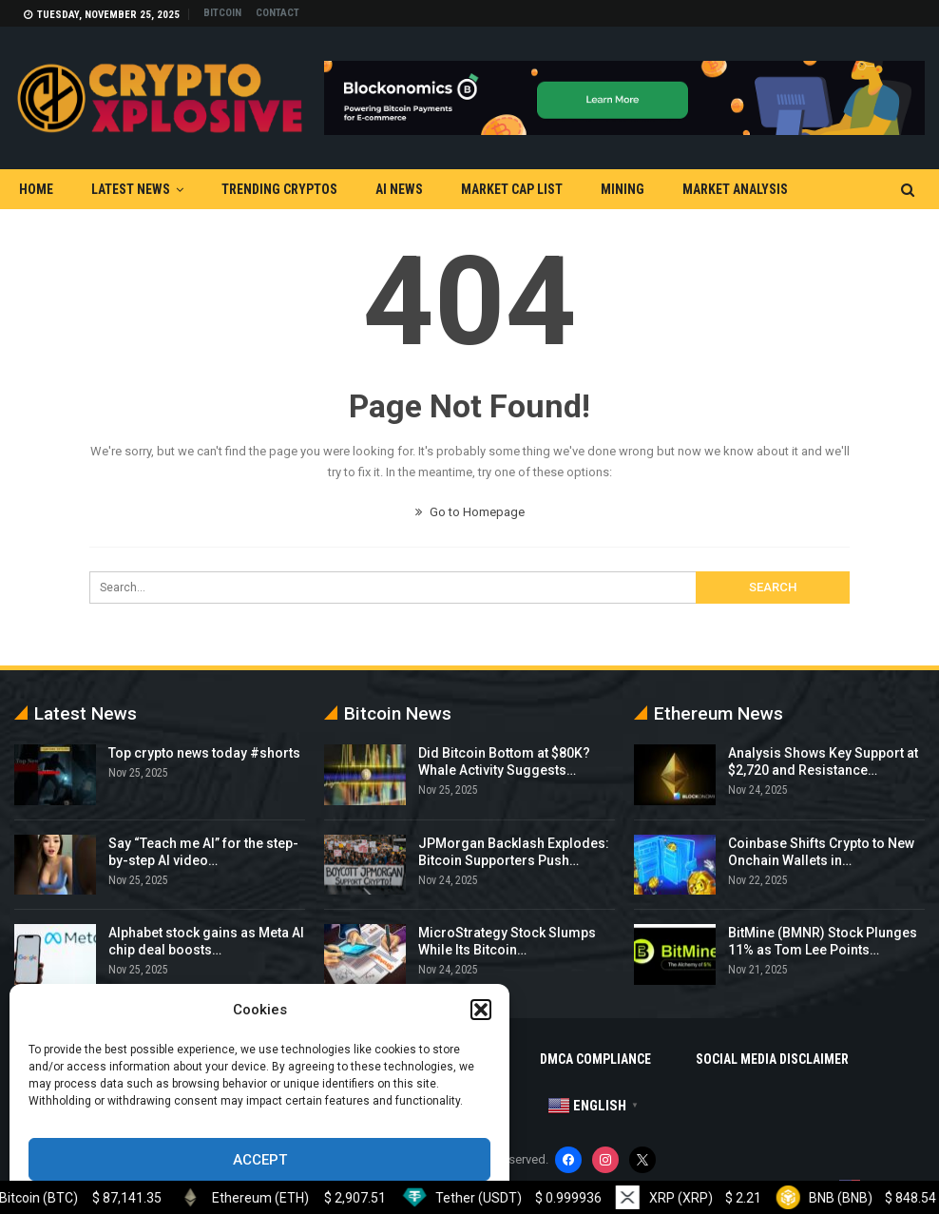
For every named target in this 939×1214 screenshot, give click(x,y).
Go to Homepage (470, 512)
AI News (399, 189)
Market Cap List (512, 189)
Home (36, 189)
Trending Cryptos (279, 189)
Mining (622, 189)
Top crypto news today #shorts (204, 753)
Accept (260, 1159)
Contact (277, 13)
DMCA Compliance (595, 1059)
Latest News (130, 189)
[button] (480, 1009)
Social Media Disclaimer (772, 1059)
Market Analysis (735, 189)
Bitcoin (222, 13)
